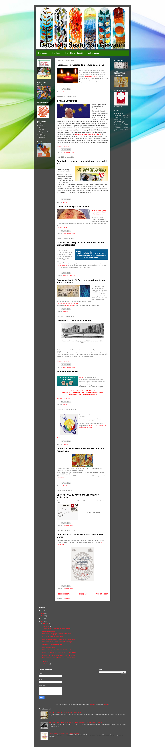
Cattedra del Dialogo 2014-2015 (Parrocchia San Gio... (58, 639)
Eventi (65, 152)
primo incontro (62, 266)
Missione (125, 127)
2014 (42, 621)
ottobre (45, 661)
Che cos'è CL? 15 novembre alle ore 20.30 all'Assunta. (58, 655)
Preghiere (125, 123)
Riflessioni (70, 152)
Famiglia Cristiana (44, 132)
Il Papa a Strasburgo (67, 101)
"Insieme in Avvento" (91, 76)
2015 (42, 618)
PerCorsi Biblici (123, 129)
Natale (115, 129)
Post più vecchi (101, 594)
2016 (42, 616)
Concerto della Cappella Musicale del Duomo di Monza (59, 658)
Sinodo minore (118, 124)
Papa (126, 124)
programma (60, 478)
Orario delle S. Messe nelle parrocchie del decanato (65, 712)
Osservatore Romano (42, 128)
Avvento (65, 233)
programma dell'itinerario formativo (68, 303)
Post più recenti (63, 594)
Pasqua (116, 126)
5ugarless (92, 704)
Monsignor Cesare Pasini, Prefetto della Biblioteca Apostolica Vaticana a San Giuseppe (75, 722)
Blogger (106, 704)
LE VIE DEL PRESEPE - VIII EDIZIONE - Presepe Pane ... (60, 652)
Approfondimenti (119, 121)
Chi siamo (56, 53)
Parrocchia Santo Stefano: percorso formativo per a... (58, 642)
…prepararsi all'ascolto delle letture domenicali (80, 65)
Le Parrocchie (93, 53)
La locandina (61, 194)
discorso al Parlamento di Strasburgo (88, 134)
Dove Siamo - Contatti (74, 53)
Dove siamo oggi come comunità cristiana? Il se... (57, 650)
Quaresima (124, 118)
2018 (42, 610)
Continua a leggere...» (63, 146)
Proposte (65, 92)
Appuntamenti (69, 305)
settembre (46, 664)
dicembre (46, 623)
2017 (42, 613)
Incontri (116, 118)
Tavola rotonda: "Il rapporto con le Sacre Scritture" (64, 733)
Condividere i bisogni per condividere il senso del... (57, 634)
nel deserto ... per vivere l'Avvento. (74, 320)
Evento (81, 377)
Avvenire (41, 125)
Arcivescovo (117, 119)
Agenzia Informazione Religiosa (43, 135)
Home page (42, 53)
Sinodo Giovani (117, 131)
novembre (46, 626)
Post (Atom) (66, 598)
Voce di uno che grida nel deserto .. (74, 206)
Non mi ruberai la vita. (68, 372)
